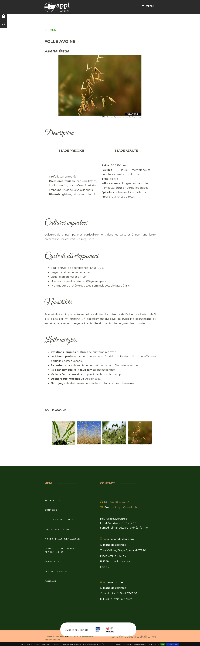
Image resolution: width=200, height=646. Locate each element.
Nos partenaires (56, 571)
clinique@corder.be (125, 507)
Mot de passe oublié (58, 519)
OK (162, 644)
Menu (148, 6)
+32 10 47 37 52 (119, 501)
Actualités (52, 562)
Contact (50, 581)
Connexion (52, 510)
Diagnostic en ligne (58, 529)
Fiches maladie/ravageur (62, 539)
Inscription (52, 500)
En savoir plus (172, 644)
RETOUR (50, 30)
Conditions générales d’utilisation (133, 636)
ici (109, 567)
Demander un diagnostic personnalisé (61, 550)
